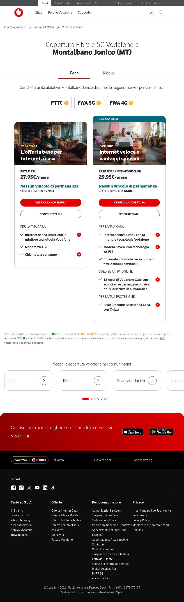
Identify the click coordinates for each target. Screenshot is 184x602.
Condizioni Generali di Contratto (112, 525)
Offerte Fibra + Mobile (64, 515)
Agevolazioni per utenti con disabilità (109, 532)
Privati (45, 3)
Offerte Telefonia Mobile (66, 520)
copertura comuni (31, 342)
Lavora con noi (102, 460)
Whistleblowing (143, 460)
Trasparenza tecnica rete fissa (110, 554)
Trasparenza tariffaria (105, 515)
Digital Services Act (104, 568)
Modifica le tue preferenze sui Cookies (151, 527)
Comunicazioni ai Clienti (107, 510)
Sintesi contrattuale (104, 520)
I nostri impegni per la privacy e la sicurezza (152, 513)
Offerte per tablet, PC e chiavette (65, 527)
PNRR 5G (97, 573)
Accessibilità (100, 578)
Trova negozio (123, 3)
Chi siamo (58, 460)
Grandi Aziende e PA (87, 3)
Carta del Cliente (102, 559)
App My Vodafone (22, 530)
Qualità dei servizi (103, 549)
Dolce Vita (57, 535)
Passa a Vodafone (62, 539)
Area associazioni (21, 525)
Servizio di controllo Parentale (110, 564)
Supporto (84, 12)
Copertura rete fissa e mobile (110, 539)
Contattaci (98, 544)
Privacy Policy (141, 520)
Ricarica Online (151, 3)
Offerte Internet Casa (64, 510)
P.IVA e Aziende (62, 3)
